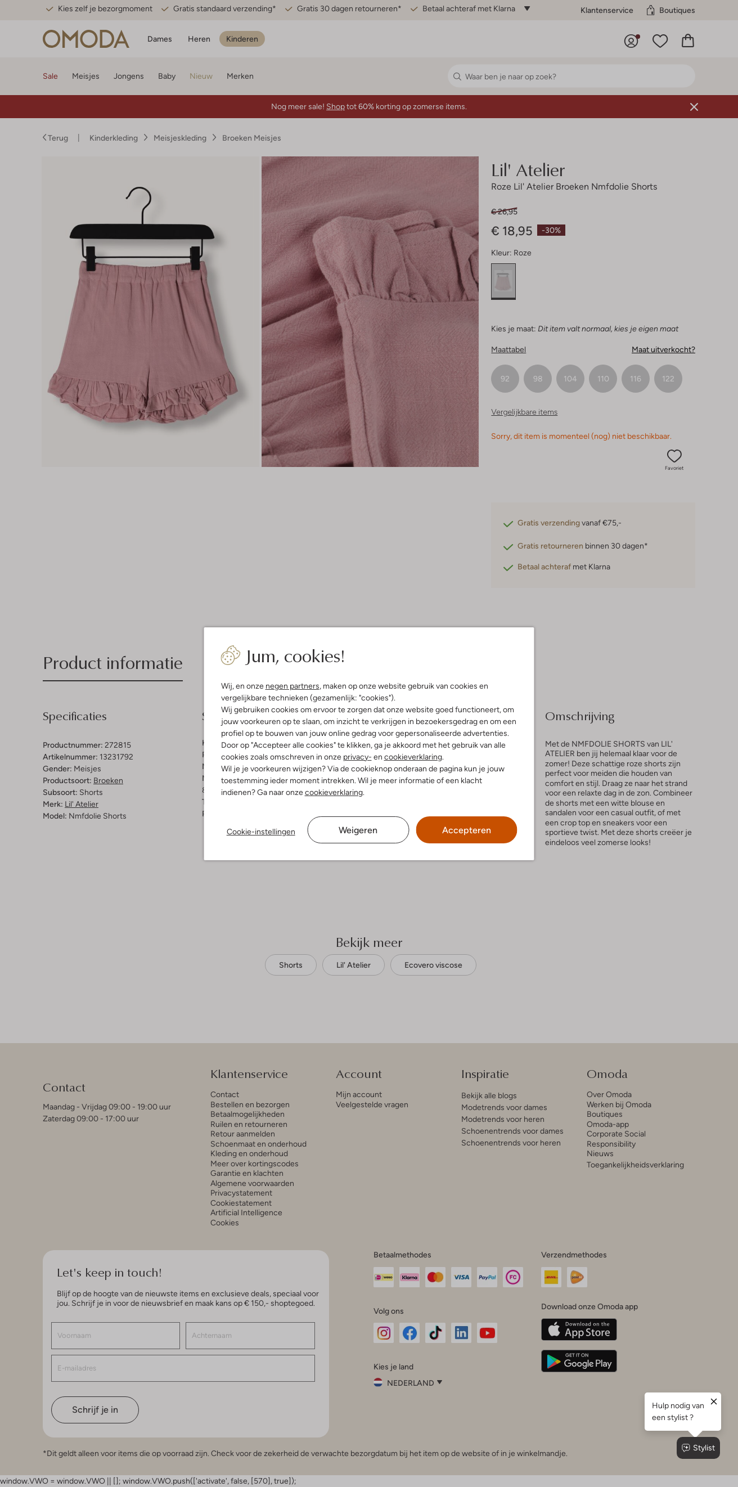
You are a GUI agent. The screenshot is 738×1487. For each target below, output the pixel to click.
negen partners (293, 685)
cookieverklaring (413, 756)
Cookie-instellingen (261, 831)
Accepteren (466, 830)
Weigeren (358, 830)
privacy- (357, 756)
